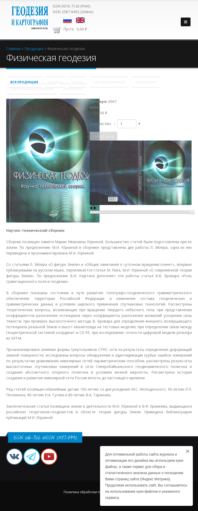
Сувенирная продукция (31, 89)
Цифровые (73, 89)
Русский (67, 20)
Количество (100, 123)
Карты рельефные (109, 82)
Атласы (55, 82)
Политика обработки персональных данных (99, 492)
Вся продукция (24, 82)
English (80, 20)
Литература (145, 82)
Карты (77, 82)
